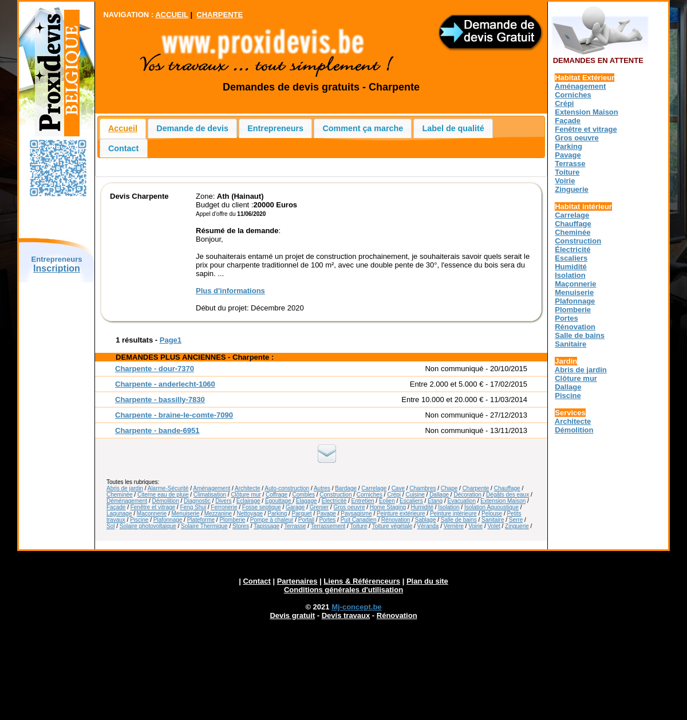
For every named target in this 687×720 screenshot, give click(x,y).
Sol (110, 526)
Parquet (302, 513)
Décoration (467, 494)
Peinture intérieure (453, 513)
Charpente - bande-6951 (157, 430)
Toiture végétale (392, 526)
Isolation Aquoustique (491, 507)
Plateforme (201, 520)
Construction (335, 494)
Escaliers (411, 501)
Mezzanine (218, 513)
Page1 (170, 340)
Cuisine (414, 494)
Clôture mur (245, 494)
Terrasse (295, 526)
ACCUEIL (171, 14)
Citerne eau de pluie (163, 494)
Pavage (326, 513)
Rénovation (395, 520)
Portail (306, 520)
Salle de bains (459, 520)
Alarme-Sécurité (168, 488)
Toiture (358, 526)
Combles (304, 494)
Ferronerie (224, 507)
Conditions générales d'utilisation (343, 589)
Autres (322, 488)
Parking (277, 513)
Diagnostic (197, 501)
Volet (493, 526)
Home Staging (388, 507)
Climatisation (210, 494)
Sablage (425, 520)
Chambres (422, 488)
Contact (123, 148)
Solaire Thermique (204, 526)
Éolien (387, 501)
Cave (398, 488)
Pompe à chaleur (272, 520)
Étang (435, 501)
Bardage (346, 488)
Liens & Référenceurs (361, 581)
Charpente (476, 488)
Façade (115, 507)
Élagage (306, 501)
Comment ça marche (363, 128)
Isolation (448, 507)
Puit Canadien (359, 520)
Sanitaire (492, 520)
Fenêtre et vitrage (153, 507)
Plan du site (427, 581)
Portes (327, 520)
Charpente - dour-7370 (154, 368)
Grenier (319, 507)
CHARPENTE (219, 14)
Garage (295, 507)
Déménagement (126, 501)
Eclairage (248, 501)
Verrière (454, 526)
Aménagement (211, 488)
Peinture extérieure (401, 513)
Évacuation (462, 501)
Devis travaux (346, 615)
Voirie (475, 526)
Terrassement (328, 526)
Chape (449, 488)
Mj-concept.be (356, 607)
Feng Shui (193, 507)
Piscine (139, 520)
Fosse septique (261, 507)
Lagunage (119, 513)
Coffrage (276, 494)
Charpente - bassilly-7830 (160, 399)
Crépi (394, 494)
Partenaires (297, 581)
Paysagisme (356, 513)
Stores (240, 526)
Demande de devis (192, 128)
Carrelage (373, 488)
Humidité (422, 507)
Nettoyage (249, 513)
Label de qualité (453, 128)
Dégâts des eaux (507, 494)
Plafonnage (168, 520)
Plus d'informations (230, 290)
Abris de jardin (124, 488)
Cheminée (119, 494)
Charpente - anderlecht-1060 (165, 384)
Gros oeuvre (349, 507)
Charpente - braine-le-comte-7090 (174, 415)
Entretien (363, 501)
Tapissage (266, 526)
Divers (223, 501)
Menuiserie (185, 513)
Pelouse (491, 513)
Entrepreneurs (275, 128)
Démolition (165, 501)
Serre (516, 520)
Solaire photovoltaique (148, 526)
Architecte (247, 488)
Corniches (369, 494)
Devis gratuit (292, 615)
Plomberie (232, 520)
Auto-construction (286, 488)
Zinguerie (517, 526)
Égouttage (279, 501)
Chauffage (507, 488)
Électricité (334, 501)
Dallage (439, 494)
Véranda (428, 526)
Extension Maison (503, 501)
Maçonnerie (152, 513)
